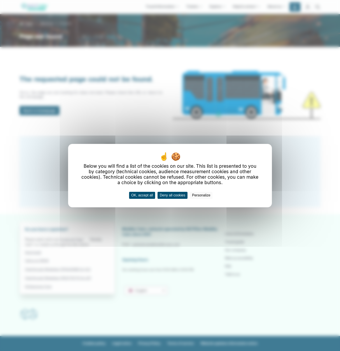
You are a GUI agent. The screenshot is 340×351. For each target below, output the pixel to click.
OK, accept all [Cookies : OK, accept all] (142, 195)
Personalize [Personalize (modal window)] (201, 195)
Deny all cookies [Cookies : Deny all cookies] (172, 195)
